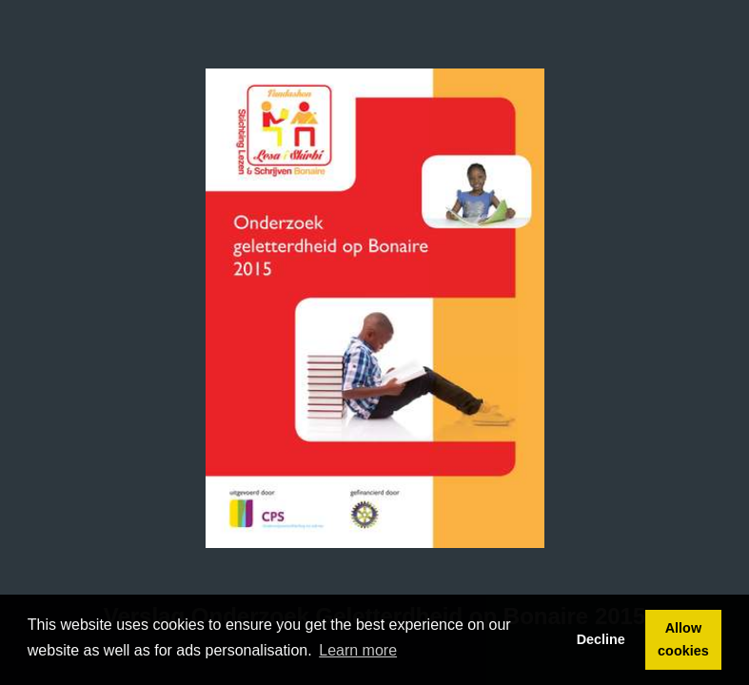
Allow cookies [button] (683, 639)
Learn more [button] (358, 650)
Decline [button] (601, 639)
